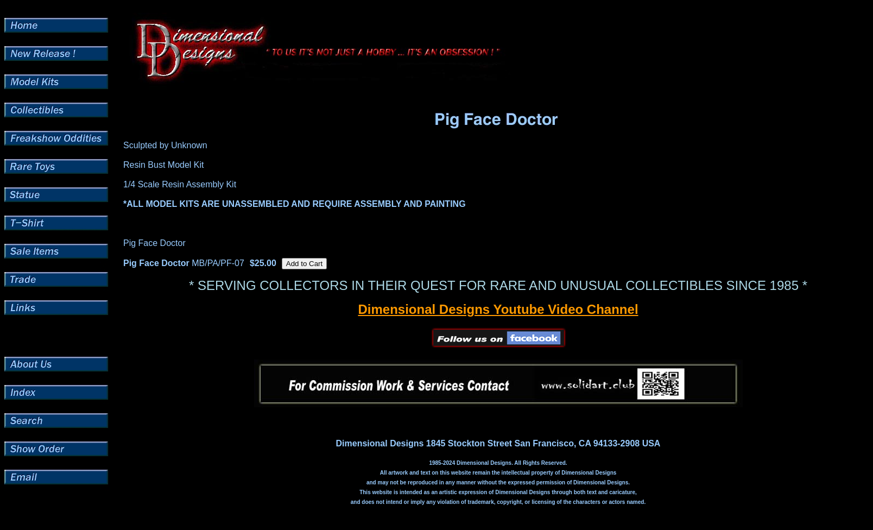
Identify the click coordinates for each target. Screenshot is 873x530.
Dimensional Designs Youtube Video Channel (498, 309)
